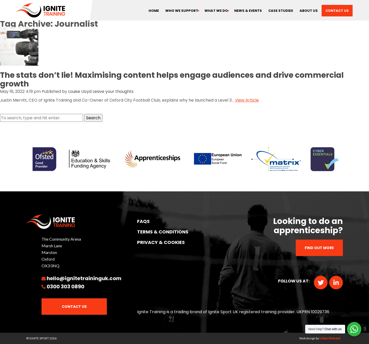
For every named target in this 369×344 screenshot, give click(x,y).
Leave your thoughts (113, 91)
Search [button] (93, 118)
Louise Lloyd (79, 91)
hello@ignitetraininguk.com (84, 278)
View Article (247, 100)
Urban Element (330, 338)
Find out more (319, 247)
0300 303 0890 (65, 286)
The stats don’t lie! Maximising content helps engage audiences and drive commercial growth (172, 79)
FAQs (143, 221)
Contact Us (74, 306)
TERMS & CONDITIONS (162, 232)
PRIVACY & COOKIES (161, 242)
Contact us (337, 10)
